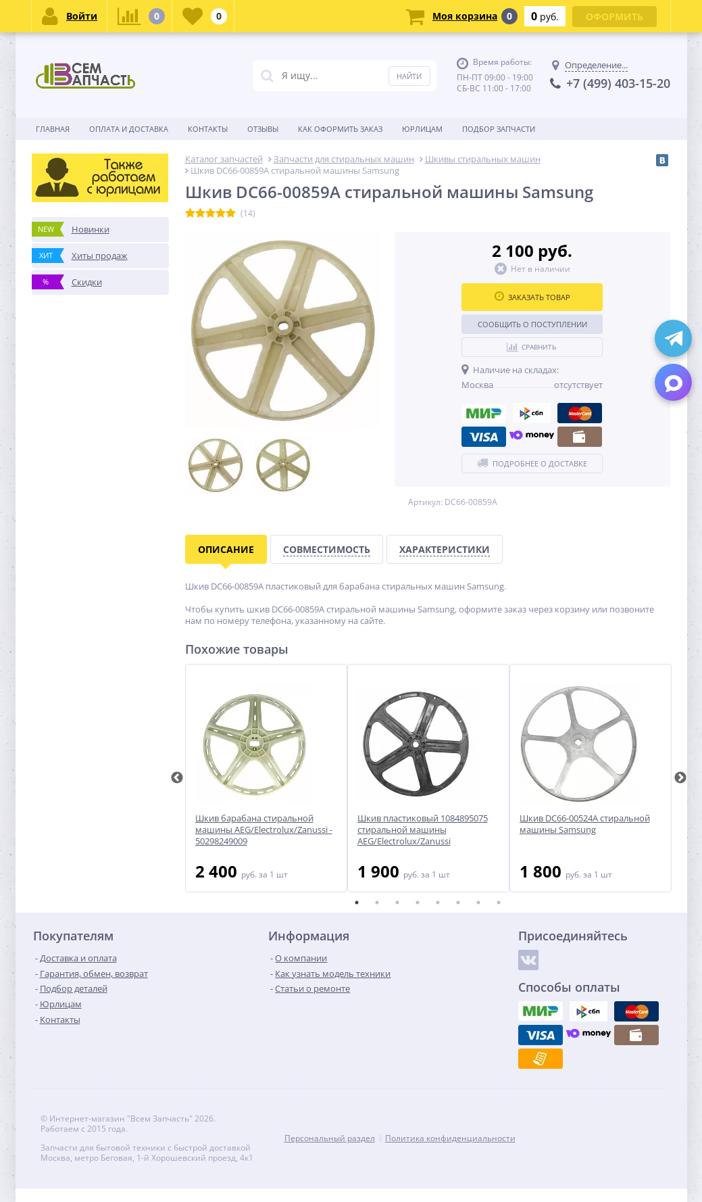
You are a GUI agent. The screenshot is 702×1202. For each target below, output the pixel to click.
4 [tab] (417, 902)
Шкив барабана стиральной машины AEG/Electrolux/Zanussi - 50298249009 (263, 830)
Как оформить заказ (340, 129)
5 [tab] (438, 902)
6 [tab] (458, 902)
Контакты (208, 129)
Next (680, 778)
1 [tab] (356, 902)
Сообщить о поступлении (532, 324)
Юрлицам (422, 129)
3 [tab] (397, 902)
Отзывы (262, 129)
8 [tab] (498, 902)
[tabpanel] (266, 778)
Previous (177, 778)
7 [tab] (478, 902)
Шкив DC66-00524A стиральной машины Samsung (585, 824)
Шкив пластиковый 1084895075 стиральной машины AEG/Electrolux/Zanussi (422, 830)
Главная (53, 129)
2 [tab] (377, 902)
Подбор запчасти (498, 129)
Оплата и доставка (128, 129)
